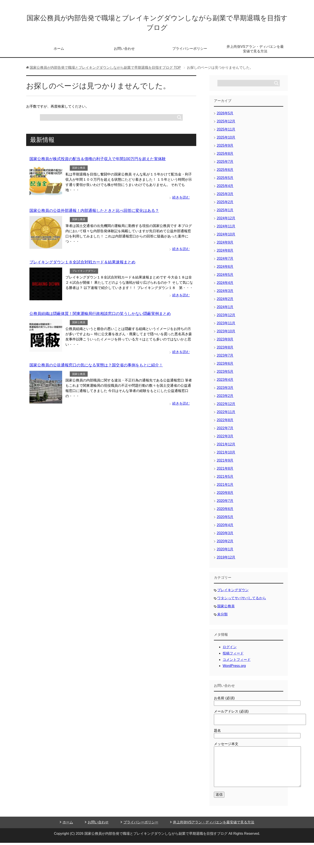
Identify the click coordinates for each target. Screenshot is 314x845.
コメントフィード (237, 662)
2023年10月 (226, 333)
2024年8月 (225, 252)
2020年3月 (225, 535)
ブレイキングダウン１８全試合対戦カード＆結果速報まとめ (82, 263)
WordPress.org (234, 668)
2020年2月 (225, 543)
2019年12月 (226, 559)
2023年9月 (225, 341)
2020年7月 (225, 503)
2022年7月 (225, 430)
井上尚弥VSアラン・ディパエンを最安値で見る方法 (255, 51)
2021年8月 (225, 470)
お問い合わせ (124, 51)
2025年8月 (225, 156)
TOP (105, 70)
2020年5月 (225, 519)
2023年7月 (225, 357)
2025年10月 (226, 139)
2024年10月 (226, 236)
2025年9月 (225, 147)
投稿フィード (233, 655)
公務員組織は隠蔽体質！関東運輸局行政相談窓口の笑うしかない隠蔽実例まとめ (100, 315)
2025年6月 (225, 172)
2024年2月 (225, 301)
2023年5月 (225, 374)
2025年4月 (225, 188)
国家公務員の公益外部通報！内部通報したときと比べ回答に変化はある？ (94, 212)
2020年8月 (225, 495)
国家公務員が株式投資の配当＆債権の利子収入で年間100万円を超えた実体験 (97, 161)
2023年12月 (226, 317)
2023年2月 (225, 398)
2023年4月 (225, 382)
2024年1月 (225, 309)
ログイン (230, 649)
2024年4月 (225, 285)
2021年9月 (225, 462)
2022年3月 (225, 438)
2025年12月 (226, 123)
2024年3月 (225, 293)
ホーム (59, 51)
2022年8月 (225, 422)
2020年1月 (225, 551)
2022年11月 (226, 414)
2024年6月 (225, 269)
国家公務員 (78, 169)
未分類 (222, 616)
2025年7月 (225, 164)
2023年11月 (226, 325)
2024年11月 (226, 228)
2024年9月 (225, 244)
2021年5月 (225, 479)
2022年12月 (226, 406)
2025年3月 (225, 196)
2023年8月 (225, 349)
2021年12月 (226, 446)
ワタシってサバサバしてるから (241, 600)
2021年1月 (225, 487)
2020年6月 (225, 511)
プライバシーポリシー (189, 51)
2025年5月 (225, 180)
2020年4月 (225, 527)
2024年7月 (225, 261)
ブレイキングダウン (84, 272)
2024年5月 (225, 277)
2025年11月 (226, 131)
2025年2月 (225, 204)
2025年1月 (225, 212)
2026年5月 (225, 115)
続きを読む (181, 199)
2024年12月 (226, 220)
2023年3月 (225, 390)
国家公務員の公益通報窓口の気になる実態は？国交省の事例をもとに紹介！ (96, 366)
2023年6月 (225, 366)
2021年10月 (226, 454)
